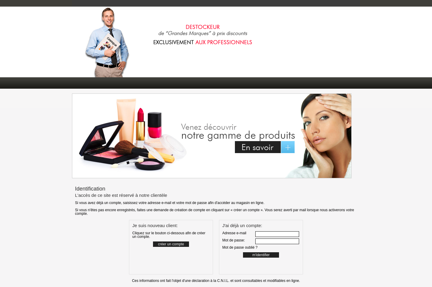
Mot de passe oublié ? (239, 247)
